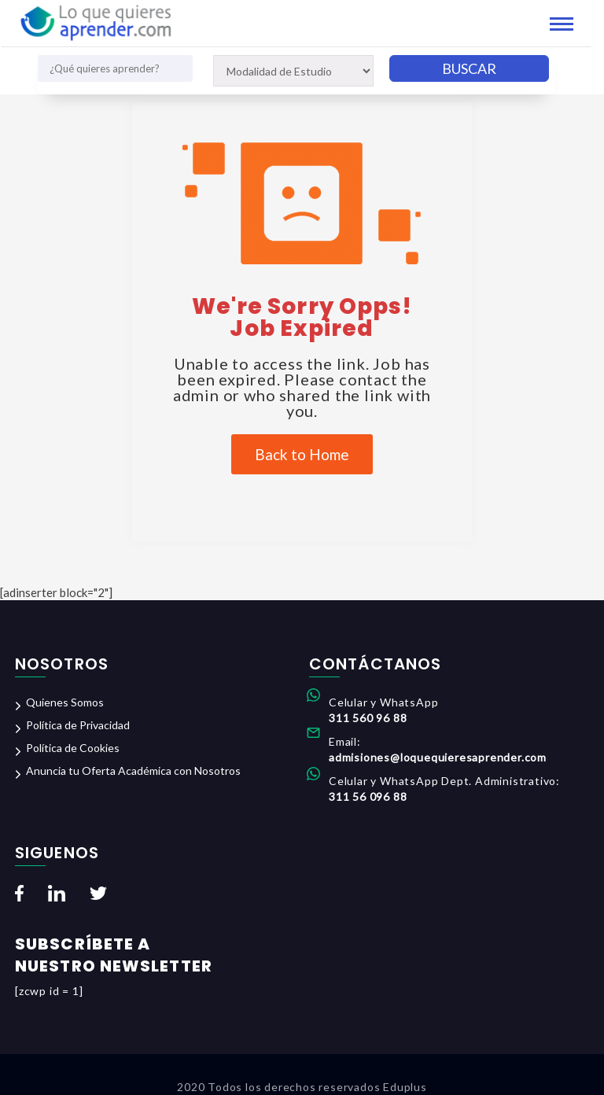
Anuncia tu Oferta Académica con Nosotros (133, 770)
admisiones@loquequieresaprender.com (438, 757)
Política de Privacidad (78, 725)
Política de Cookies (73, 747)
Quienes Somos (65, 702)
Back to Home (302, 454)
